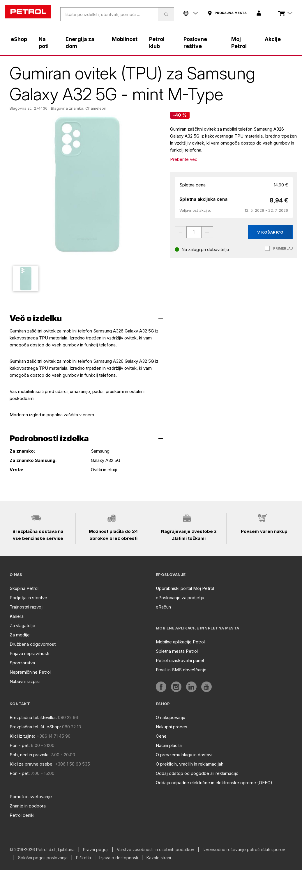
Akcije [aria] (273, 39)
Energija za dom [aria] (80, 42)
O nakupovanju (170, 717)
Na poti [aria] (44, 42)
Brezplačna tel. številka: (33, 717)
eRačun (163, 607)
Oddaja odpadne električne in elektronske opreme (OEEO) (214, 782)
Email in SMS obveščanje (181, 669)
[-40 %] (180, 115)
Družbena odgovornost (33, 644)
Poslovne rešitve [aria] (195, 42)
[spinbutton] (194, 232)
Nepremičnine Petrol (30, 672)
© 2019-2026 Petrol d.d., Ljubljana (42, 849)
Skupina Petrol (24, 588)
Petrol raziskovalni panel (180, 660)
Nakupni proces (171, 727)
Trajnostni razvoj (26, 607)
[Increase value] (207, 232)
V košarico (270, 232)
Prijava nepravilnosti (29, 653)
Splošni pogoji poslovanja (43, 858)
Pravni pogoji (95, 849)
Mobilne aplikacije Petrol (180, 642)
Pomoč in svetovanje (31, 796)
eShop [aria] (19, 39)
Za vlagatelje (22, 625)
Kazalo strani (158, 858)
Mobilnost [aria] (124, 39)
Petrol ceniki (22, 815)
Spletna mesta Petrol (177, 651)
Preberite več (183, 159)
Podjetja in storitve (28, 597)
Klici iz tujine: (22, 736)
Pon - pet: (20, 745)
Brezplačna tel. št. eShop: (35, 727)
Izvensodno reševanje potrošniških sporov (244, 849)
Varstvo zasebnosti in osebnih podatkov (155, 849)
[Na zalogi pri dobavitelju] (202, 249)
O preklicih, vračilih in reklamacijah (189, 764)
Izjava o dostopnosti (118, 858)
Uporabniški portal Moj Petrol (185, 588)
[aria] (227, 13)
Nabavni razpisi (25, 681)
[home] (28, 12)
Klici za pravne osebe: (32, 764)
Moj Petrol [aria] (239, 42)
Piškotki (83, 858)
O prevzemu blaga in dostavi (184, 754)
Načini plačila (169, 745)
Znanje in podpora (28, 806)
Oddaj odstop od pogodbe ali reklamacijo (197, 773)
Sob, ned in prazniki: (30, 754)
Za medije (20, 635)
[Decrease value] (180, 232)
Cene (161, 736)
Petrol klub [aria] (157, 42)
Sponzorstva (22, 663)
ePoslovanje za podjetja (180, 597)
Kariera (17, 616)
